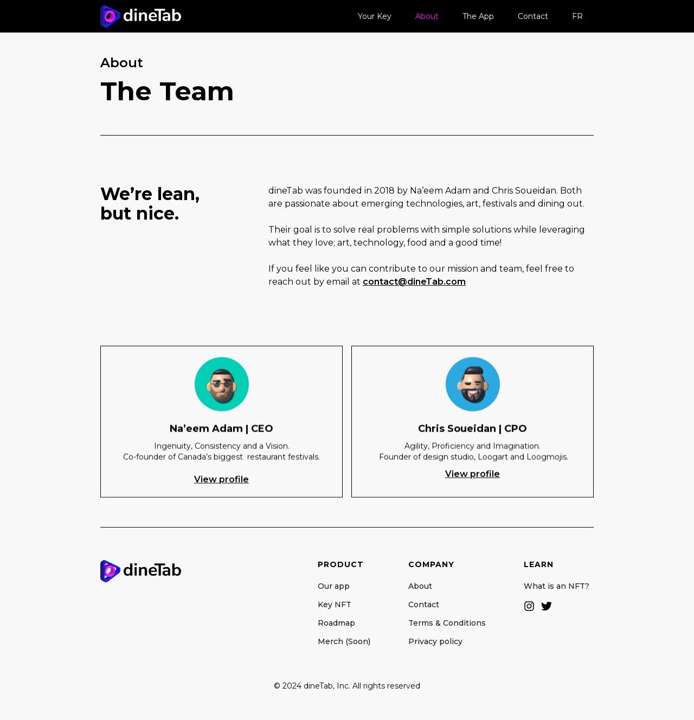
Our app (334, 586)
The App (478, 16)
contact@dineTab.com (414, 282)
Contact (533, 16)
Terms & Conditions (447, 623)
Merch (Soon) (344, 641)
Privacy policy (435, 641)
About (427, 16)
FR (577, 16)
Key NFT (334, 604)
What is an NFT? (559, 586)
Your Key (374, 16)
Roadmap (336, 623)
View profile (221, 480)
